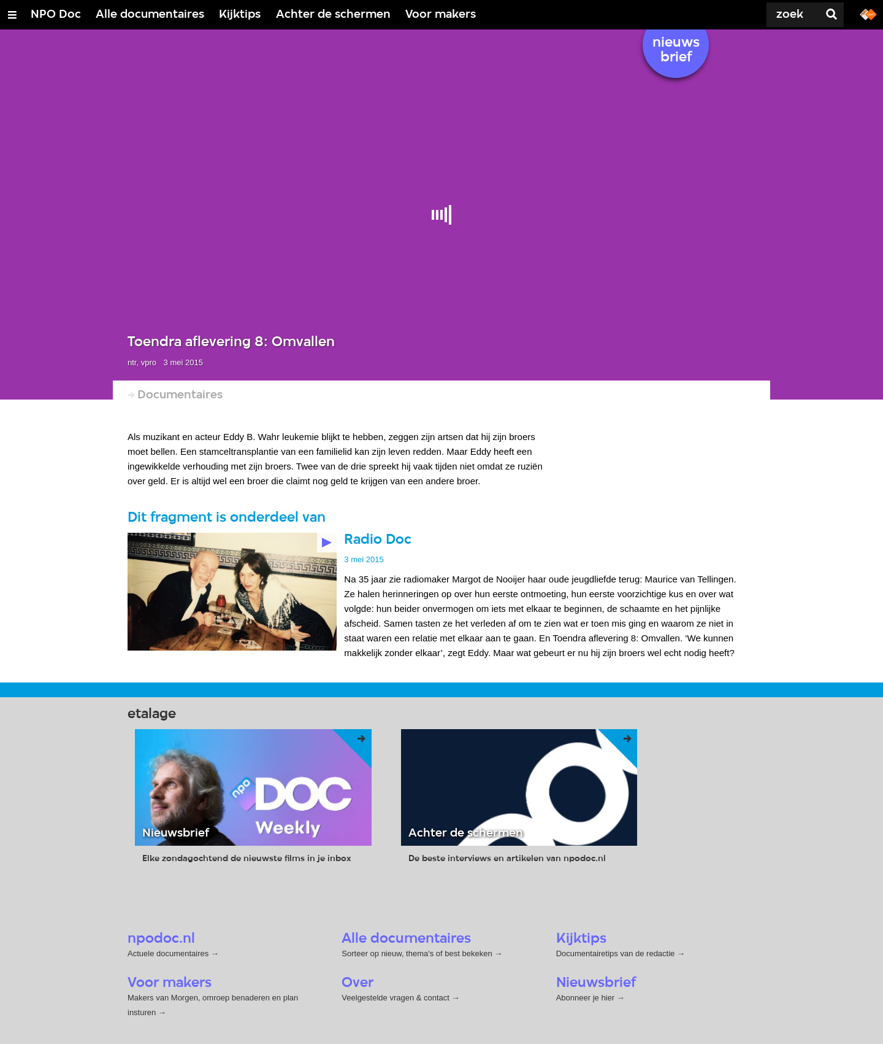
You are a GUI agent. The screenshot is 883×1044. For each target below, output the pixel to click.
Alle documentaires (150, 15)
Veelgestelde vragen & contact (395, 997)
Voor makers (440, 15)
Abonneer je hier (586, 997)
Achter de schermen (333, 15)
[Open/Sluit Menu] (12, 14)
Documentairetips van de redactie (615, 952)
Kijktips (240, 15)
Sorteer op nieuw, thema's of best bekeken (417, 952)
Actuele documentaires (168, 952)
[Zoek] (772, 14)
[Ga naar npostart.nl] (868, 13)
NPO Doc (56, 15)
